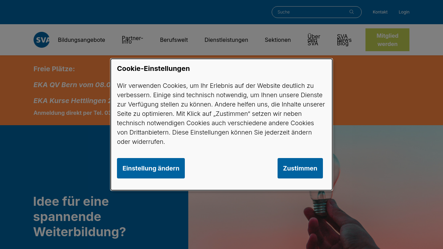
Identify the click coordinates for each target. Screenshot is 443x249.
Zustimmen (300, 168)
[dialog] (221, 124)
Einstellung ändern (151, 168)
